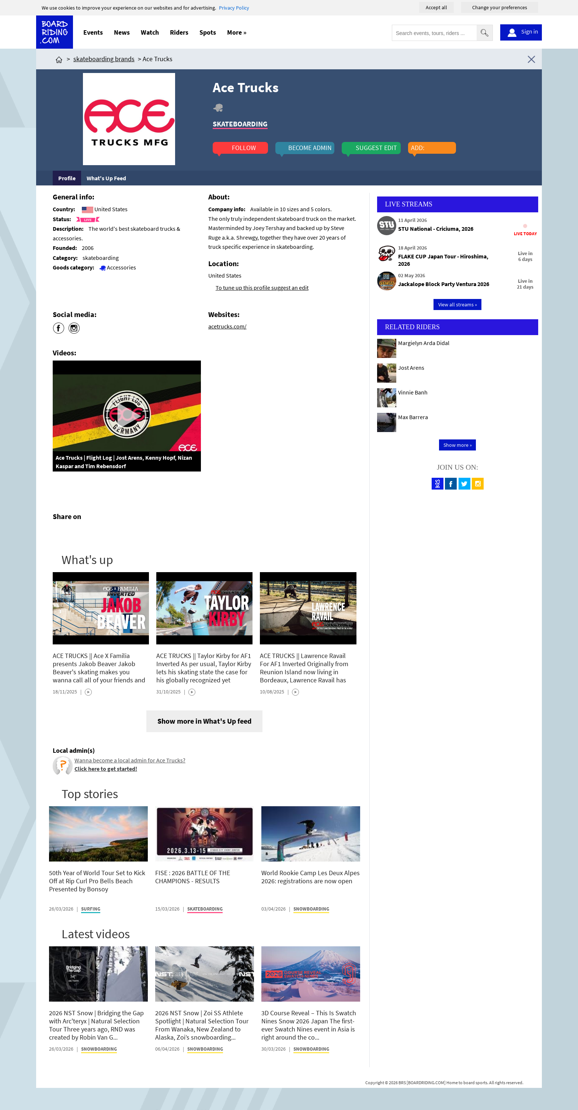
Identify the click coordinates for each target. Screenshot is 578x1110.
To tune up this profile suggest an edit (262, 287)
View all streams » (457, 304)
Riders (179, 32)
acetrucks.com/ (227, 326)
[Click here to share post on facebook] (60, 533)
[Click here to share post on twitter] (76, 533)
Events (93, 32)
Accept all (436, 7)
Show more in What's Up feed (204, 720)
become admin (310, 148)
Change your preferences (499, 7)
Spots (207, 32)
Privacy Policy (234, 7)
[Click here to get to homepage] (59, 59)
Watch (150, 32)
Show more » (457, 445)
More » (237, 32)
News (122, 32)
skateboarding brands (104, 59)
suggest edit (376, 148)
